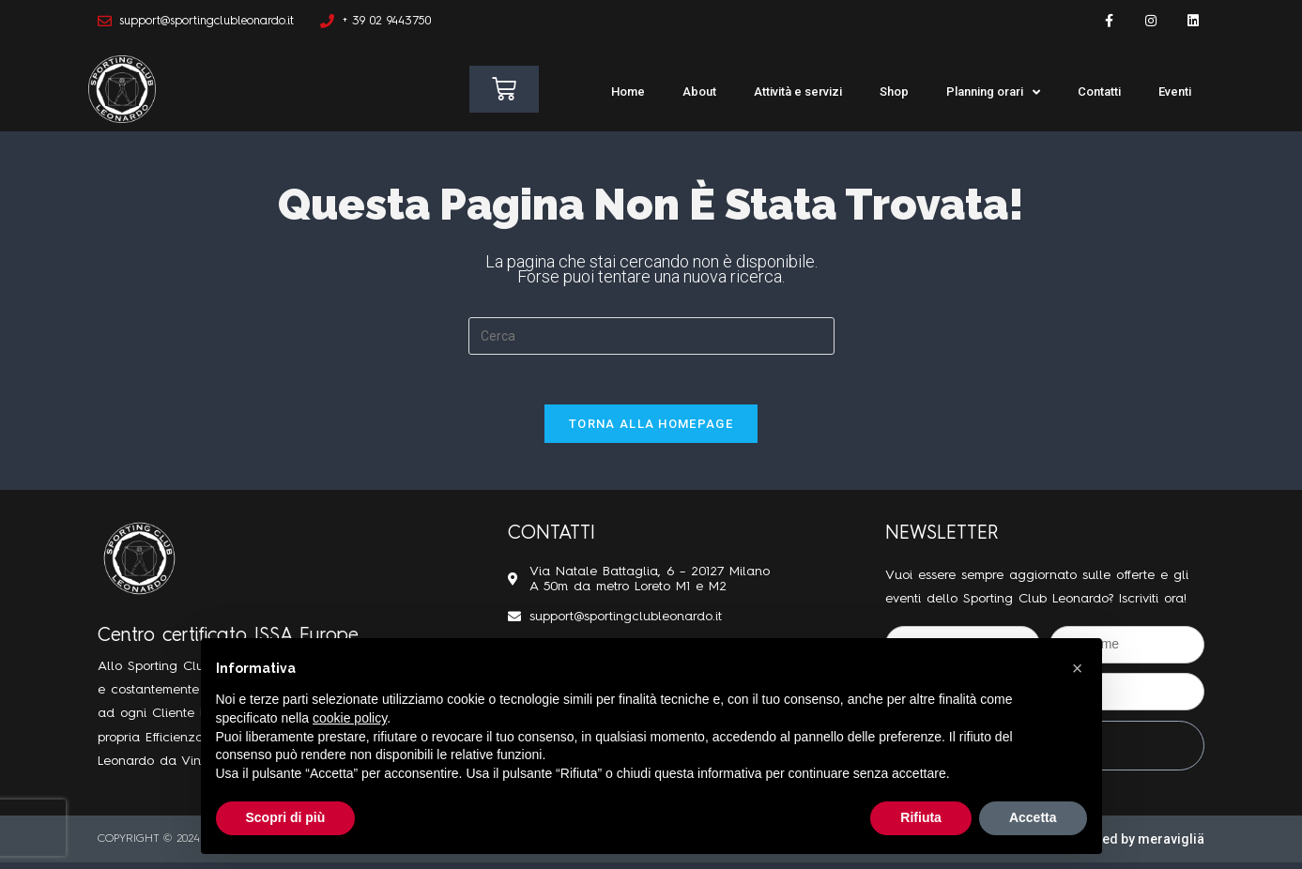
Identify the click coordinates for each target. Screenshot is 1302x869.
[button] (1078, 668)
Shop (894, 91)
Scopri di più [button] (286, 817)
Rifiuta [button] (921, 817)
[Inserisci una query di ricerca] (651, 336)
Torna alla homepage (651, 430)
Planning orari (993, 92)
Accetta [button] (1033, 817)
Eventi (1174, 91)
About (699, 91)
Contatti (1099, 91)
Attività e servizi (798, 91)
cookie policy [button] (350, 717)
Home (628, 91)
